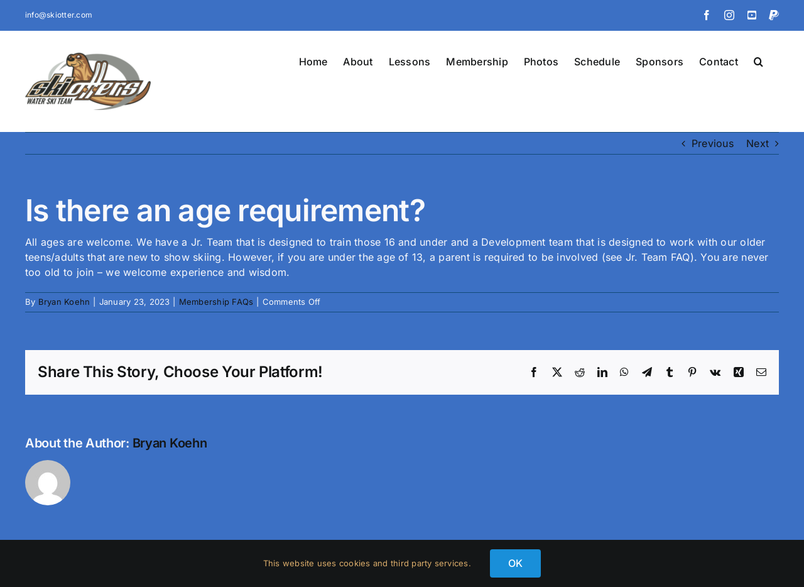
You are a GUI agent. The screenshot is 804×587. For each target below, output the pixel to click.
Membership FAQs (216, 302)
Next (757, 143)
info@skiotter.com (58, 14)
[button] (758, 60)
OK (515, 563)
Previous (713, 143)
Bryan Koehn (64, 302)
